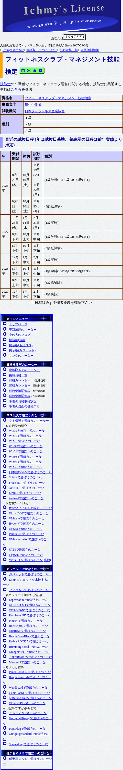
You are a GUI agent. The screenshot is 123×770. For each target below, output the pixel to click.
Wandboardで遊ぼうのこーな (28, 687)
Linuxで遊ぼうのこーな (25, 493)
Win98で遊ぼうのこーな (25, 456)
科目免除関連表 (19, 391)
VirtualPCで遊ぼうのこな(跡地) (30, 560)
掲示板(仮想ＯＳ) (20, 345)
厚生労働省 (33, 105)
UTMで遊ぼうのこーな (24, 549)
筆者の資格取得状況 (23, 401)
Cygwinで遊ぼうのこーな (26, 555)
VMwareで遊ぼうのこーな (26, 518)
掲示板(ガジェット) (22, 350)
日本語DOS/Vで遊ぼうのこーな (30, 472)
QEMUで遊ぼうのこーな (25, 529)
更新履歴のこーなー (23, 329)
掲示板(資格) (17, 340)
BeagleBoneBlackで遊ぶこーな (29, 636)
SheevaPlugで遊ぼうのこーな (28, 744)
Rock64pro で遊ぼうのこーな (28, 626)
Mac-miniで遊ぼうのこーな (27, 662)
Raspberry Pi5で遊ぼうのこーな (30, 615)
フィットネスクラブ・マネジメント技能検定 (58, 98)
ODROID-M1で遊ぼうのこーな (30, 605)
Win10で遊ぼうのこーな (25, 436)
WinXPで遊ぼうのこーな (26, 446)
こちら (16, 89)
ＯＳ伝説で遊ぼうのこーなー (26, 415)
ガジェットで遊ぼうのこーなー (27, 569)
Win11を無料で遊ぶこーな (27, 430)
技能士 (5, 84)
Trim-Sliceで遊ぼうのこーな (28, 713)
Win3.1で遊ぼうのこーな (25, 467)
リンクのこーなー (21, 355)
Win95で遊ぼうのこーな (25, 462)
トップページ (18, 324)
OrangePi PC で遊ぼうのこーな (29, 652)
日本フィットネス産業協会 (45, 111)
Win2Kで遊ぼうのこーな (25, 451)
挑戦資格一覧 (69, 50)
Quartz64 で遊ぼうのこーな (27, 631)
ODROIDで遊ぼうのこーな (27, 703)
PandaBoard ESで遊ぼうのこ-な (30, 672)
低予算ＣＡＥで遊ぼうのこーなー (29, 753)
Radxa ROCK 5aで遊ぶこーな (28, 641)
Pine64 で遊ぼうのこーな (26, 621)
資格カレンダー (19, 380)
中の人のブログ (19, 335)
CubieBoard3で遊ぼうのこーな (29, 693)
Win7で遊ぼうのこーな (24, 441)
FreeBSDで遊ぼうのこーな (27, 483)
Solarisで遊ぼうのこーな (25, 477)
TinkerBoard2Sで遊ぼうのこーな (30, 657)
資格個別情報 (90, 50)
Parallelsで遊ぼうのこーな (26, 534)
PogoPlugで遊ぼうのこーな (27, 728)
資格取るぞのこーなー (41, 50)
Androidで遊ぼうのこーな (26, 498)
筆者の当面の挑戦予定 (24, 406)
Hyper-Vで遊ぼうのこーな (26, 523)
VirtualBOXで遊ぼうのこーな (29, 513)
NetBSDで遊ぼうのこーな (26, 488)
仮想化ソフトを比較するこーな (30, 508)
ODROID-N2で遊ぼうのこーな (29, 610)
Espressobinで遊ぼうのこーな (28, 600)
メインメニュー (17, 319)
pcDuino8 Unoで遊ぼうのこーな (30, 698)
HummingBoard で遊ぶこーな (28, 647)
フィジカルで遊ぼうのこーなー (30, 590)
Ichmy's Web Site (13, 50)
